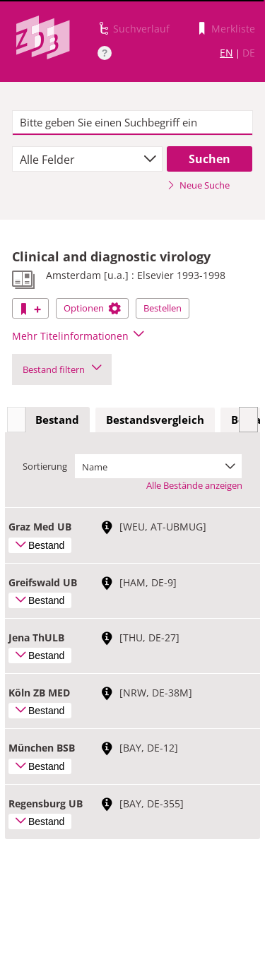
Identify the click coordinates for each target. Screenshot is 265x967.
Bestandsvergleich (155, 420)
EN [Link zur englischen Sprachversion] (226, 52)
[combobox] (87, 159)
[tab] (57, 420)
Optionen (92, 308)
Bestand (57, 420)
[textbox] (132, 123)
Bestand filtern (62, 369)
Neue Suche (198, 185)
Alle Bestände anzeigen (194, 485)
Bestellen (162, 308)
